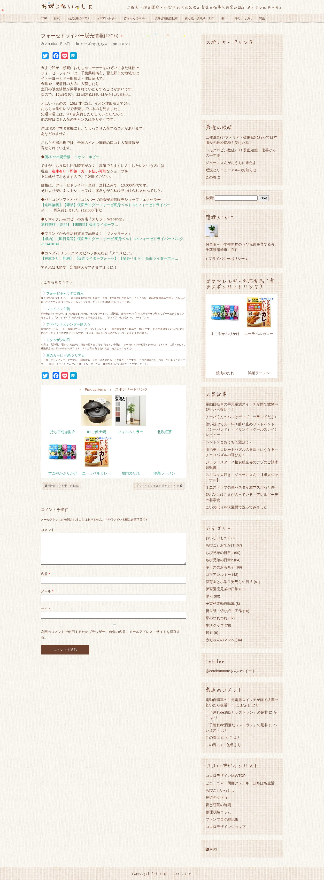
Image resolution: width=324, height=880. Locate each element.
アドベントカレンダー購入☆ (68, 324)
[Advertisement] (242, 79)
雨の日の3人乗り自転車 (62, 486)
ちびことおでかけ (220, 545)
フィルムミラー (130, 432)
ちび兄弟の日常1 (219, 553)
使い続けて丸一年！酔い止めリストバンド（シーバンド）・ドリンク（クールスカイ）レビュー (242, 429)
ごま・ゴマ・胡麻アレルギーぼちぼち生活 (240, 783)
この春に (213, 177)
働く (224, 18)
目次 (57, 18)
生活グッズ (215, 625)
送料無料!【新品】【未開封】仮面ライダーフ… (79, 224)
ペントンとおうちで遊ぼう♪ (228, 442)
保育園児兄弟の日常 (222, 589)
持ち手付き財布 (63, 432)
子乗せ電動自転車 (166, 18)
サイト (46, 614)
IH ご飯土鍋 (96, 432)
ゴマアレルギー (106, 18)
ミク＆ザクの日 (58, 340)
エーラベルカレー (96, 473)
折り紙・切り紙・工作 (199, 18)
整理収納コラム (218, 812)
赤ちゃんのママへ (135, 18)
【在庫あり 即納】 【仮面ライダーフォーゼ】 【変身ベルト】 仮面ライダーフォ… (109, 258)
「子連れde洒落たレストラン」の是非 (237, 712)
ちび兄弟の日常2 (78, 18)
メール (47, 597)
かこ (229, 737)
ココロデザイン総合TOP (226, 775)
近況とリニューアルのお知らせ (231, 170)
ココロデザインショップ (226, 827)
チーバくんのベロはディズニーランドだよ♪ (241, 417)
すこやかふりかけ (62, 473)
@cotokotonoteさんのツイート (230, 671)
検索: (210, 198)
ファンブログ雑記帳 (222, 819)
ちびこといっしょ (67, 6)
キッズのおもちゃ (94, 44)
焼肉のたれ (131, 473)
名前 (45, 580)
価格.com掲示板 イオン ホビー (72, 157)
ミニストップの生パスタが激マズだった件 (240, 487)
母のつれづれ (243, 18)
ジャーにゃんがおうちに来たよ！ (233, 163)
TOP (44, 18)
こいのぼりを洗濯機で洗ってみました (236, 507)
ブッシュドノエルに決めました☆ (159, 486)
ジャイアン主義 (58, 309)
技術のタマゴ (216, 797)
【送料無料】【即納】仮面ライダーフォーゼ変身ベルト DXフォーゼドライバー (105, 205)
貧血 (262, 18)
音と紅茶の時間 (218, 805)
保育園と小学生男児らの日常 (229, 582)
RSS (211, 849)
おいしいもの (216, 538)
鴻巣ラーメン (164, 473)
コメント (124, 44)
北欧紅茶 (164, 432)
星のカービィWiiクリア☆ (65, 355)
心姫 (229, 745)
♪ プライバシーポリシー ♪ (226, 259)
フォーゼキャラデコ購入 (65, 293)
